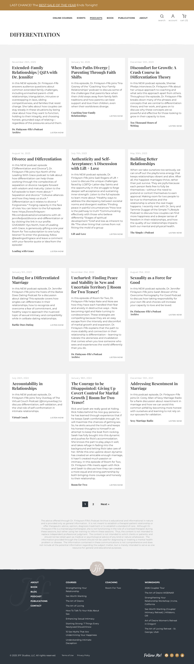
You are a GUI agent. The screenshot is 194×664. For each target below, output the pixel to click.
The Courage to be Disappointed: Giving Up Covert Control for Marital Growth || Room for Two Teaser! (94, 395)
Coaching (111, 584)
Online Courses (62, 19)
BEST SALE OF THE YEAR (57, 5)
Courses (71, 584)
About (143, 19)
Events (81, 19)
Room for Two (79, 486)
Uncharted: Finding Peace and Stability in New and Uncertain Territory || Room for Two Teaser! (96, 286)
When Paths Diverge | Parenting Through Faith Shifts (93, 74)
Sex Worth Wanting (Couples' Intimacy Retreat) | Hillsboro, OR (160, 614)
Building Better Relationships (143, 163)
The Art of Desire (75, 602)
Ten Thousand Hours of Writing (143, 126)
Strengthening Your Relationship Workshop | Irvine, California (161, 602)
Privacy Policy (83, 657)
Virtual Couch (20, 419)
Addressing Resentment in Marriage (154, 388)
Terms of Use (68, 657)
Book (110, 19)
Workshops (152, 584)
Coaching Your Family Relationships (83, 116)
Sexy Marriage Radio (141, 422)
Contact (36, 607)
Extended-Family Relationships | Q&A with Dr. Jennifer (34, 74)
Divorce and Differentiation (37, 160)
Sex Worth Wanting (76, 598)
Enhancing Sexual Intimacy (80, 620)
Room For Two (113, 589)
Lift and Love (78, 235)
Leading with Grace (23, 252)
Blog (34, 593)
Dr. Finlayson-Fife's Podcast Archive (27, 132)
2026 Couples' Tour (155, 589)
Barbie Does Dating (22, 326)
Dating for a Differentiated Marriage (35, 282)
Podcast (36, 598)
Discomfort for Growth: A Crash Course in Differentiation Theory (153, 74)
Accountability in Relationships (27, 388)
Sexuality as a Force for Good (150, 282)
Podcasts (96, 19)
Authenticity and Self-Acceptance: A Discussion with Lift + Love (94, 165)
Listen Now (57, 134)
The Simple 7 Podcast (142, 234)
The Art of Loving (75, 607)
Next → (105, 506)
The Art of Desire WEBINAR (159, 594)
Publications (126, 19)
